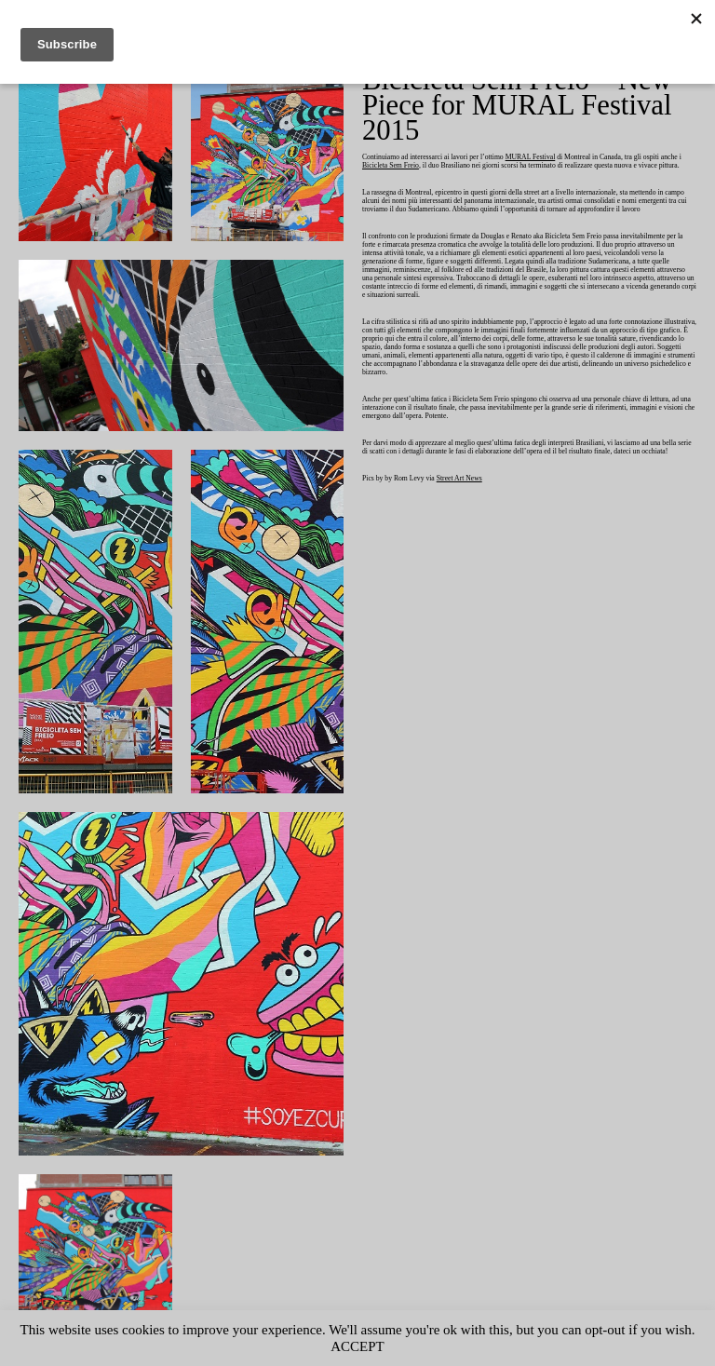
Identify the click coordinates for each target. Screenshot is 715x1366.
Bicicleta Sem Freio (440, 166)
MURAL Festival (553, 158)
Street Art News (471, 521)
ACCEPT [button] (395, 1346)
